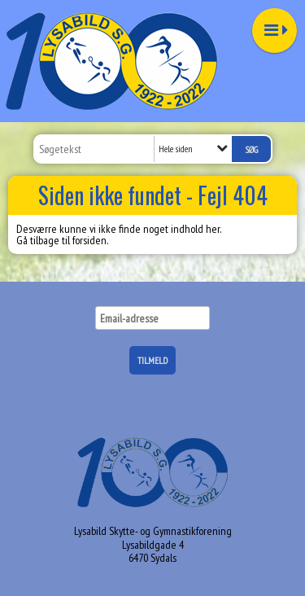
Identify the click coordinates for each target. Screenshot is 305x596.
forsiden (89, 240)
